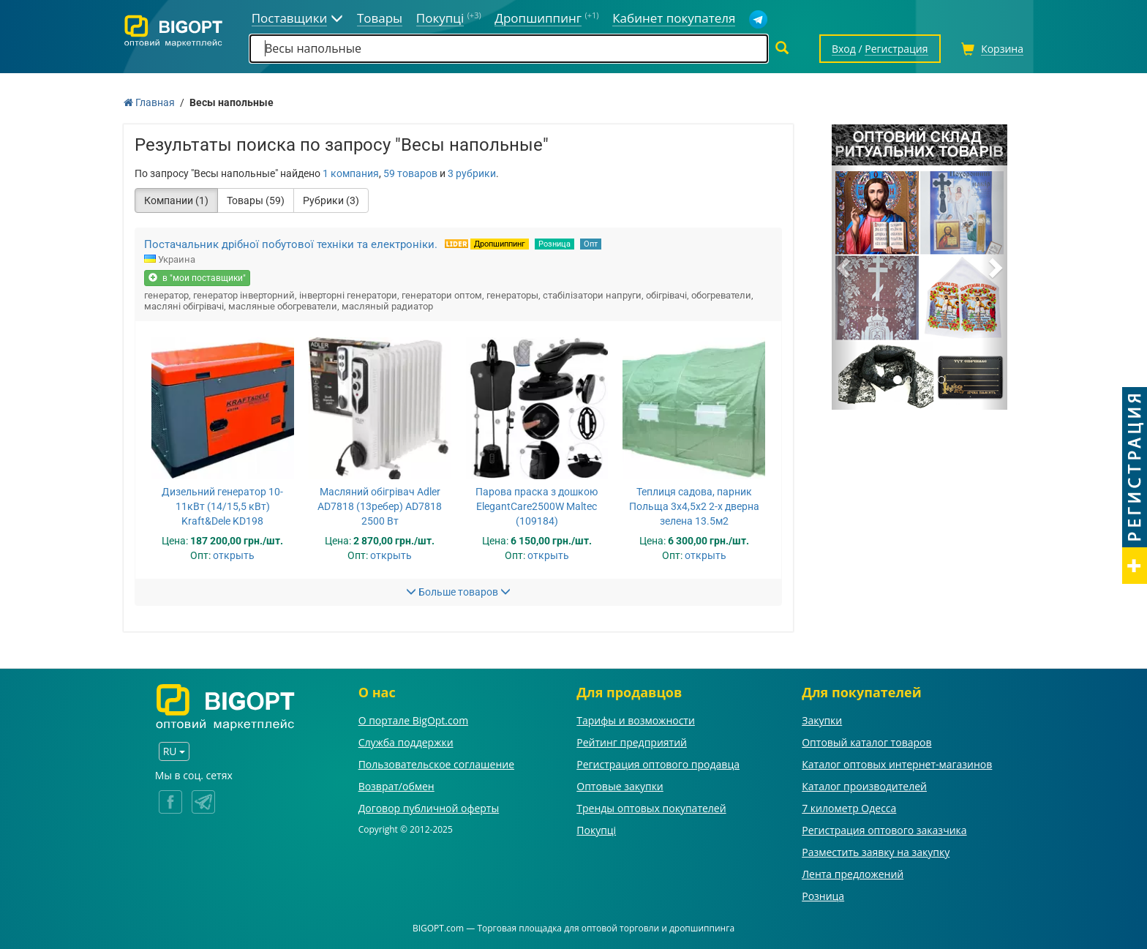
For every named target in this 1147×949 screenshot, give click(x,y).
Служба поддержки (406, 742)
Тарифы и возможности (635, 720)
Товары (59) (256, 200)
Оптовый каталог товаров (866, 742)
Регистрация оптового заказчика (884, 830)
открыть (234, 555)
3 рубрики (472, 173)
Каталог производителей (864, 786)
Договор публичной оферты (429, 808)
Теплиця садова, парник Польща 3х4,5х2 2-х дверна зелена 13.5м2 (694, 506)
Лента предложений (852, 874)
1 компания (351, 173)
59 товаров (410, 173)
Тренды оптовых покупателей (651, 808)
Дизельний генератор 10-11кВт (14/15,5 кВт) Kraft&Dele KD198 (222, 506)
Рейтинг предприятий (631, 742)
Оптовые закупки (619, 786)
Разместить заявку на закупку (875, 852)
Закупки (822, 720)
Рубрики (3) (331, 200)
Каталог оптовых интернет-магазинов (897, 764)
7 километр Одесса (849, 808)
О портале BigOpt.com (413, 720)
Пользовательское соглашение (436, 764)
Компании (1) (176, 200)
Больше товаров (458, 592)
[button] (845, 267)
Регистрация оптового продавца (658, 764)
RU (174, 751)
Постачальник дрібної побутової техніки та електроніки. (290, 244)
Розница (554, 244)
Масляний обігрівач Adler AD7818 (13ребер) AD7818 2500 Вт (379, 506)
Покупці (596, 830)
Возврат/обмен (396, 786)
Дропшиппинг (499, 244)
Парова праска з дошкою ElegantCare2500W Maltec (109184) (536, 506)
